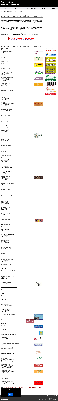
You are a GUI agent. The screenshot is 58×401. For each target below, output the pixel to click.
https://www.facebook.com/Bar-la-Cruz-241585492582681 (11, 106)
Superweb (54, 398)
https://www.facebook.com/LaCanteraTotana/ (9, 180)
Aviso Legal (41, 399)
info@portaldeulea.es (4, 399)
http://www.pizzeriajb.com (5, 224)
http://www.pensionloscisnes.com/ (7, 348)
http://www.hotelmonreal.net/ (6, 68)
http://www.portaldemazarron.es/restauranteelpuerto (10, 361)
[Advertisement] (50, 29)
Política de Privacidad (46, 399)
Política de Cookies (54, 399)
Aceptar (10, 394)
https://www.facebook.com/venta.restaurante (9, 287)
